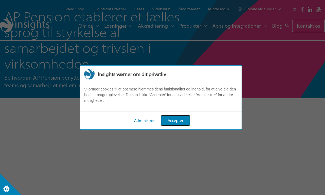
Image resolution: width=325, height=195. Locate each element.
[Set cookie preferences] (11, 184)
